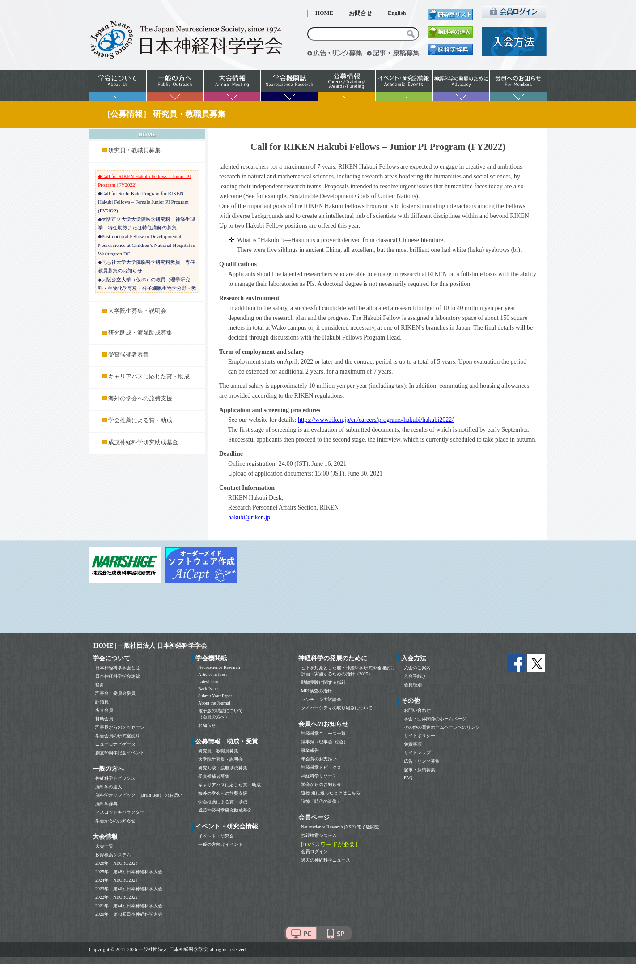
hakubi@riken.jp (249, 517)
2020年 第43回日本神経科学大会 (128, 914)
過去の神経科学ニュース (325, 860)
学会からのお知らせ (115, 820)
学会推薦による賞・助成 (140, 420)
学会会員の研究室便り (117, 735)
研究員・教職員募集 (134, 150)
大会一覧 (104, 846)
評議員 (102, 701)
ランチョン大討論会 (321, 699)
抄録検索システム (113, 854)
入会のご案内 (417, 667)
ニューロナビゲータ (115, 744)
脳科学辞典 (106, 803)
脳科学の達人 (108, 786)
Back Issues (209, 688)
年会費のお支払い (319, 758)
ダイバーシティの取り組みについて (337, 707)
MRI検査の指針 (316, 690)
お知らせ (207, 725)
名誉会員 (104, 710)
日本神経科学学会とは (117, 667)
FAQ (408, 777)
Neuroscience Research (219, 667)
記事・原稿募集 (419, 769)
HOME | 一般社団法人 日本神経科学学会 (150, 645)
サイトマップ (417, 752)
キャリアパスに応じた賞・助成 (149, 377)
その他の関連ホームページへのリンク (442, 727)
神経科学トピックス (115, 778)
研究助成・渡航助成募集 (140, 333)
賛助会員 (104, 718)
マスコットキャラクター (119, 812)
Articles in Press (213, 674)
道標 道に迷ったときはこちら (330, 792)
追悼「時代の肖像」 (321, 801)
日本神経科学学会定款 (117, 676)
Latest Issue (209, 681)
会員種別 (413, 684)
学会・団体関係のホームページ (435, 718)
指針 (99, 684)
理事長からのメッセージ (119, 727)
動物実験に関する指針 (323, 682)
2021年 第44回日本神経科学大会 (128, 905)
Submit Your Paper (215, 695)
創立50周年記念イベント (119, 752)
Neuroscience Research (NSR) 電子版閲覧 (340, 826)
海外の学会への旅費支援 (140, 398)
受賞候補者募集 (128, 355)
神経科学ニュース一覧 (323, 733)
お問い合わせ (417, 710)
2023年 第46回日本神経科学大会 (128, 888)
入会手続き (415, 676)
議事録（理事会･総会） (324, 741)
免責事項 (413, 744)
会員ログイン (314, 851)
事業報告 (310, 750)
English (397, 13)
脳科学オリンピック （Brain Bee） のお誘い (138, 795)
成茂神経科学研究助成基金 (143, 442)
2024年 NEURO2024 (116, 880)
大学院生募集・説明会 (137, 311)
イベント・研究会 (216, 835)
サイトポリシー (419, 735)
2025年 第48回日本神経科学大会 (128, 871)
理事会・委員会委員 (115, 693)
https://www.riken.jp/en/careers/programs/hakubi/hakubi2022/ (376, 419)
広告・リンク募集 (422, 761)
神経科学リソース (319, 775)
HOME (324, 13)
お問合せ (360, 13)
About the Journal (214, 703)
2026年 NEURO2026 (116, 863)
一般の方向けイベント (220, 844)
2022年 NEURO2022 (116, 897)
